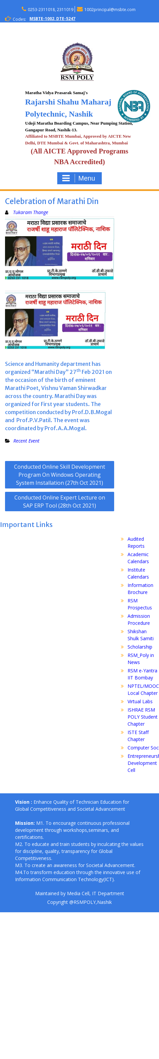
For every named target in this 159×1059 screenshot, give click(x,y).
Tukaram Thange (30, 212)
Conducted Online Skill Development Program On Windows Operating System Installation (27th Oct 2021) (59, 474)
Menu (78, 178)
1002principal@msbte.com (110, 9)
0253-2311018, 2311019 (50, 9)
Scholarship (140, 647)
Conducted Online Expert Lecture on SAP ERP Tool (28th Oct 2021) (59, 501)
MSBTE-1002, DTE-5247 (52, 18)
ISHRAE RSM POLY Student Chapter (143, 717)
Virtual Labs (140, 701)
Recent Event (26, 441)
